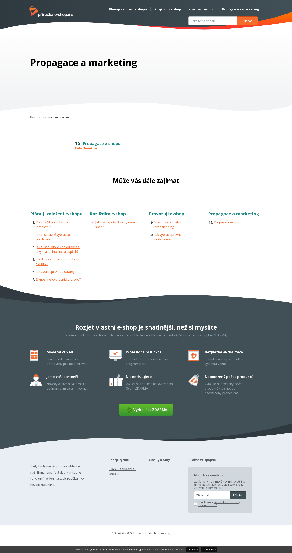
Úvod (33, 126)
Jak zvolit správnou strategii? (57, 280)
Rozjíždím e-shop (166, 9)
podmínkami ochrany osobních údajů (219, 514)
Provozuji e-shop (200, 9)
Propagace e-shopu (102, 152)
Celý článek (86, 157)
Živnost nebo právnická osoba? (58, 288)
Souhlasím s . (219, 514)
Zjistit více (192, 549)
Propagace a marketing (239, 9)
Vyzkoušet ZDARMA (146, 420)
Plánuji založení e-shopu (127, 9)
